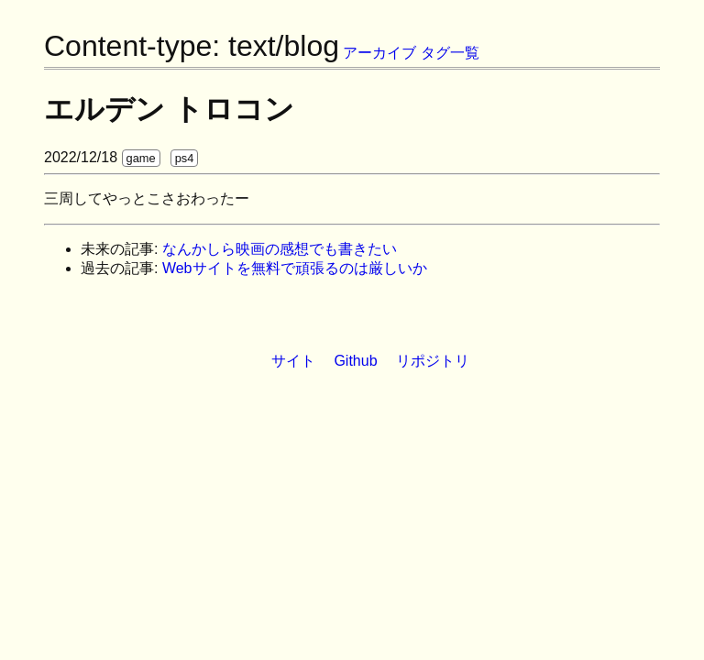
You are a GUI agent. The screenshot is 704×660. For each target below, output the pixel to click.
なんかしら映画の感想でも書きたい (279, 249)
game (141, 158)
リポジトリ (432, 360)
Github (355, 360)
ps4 (184, 158)
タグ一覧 (450, 52)
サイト (293, 360)
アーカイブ (379, 52)
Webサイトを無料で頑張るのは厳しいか (294, 268)
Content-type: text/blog (191, 45)
